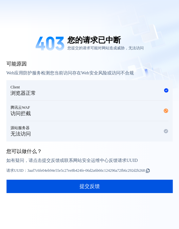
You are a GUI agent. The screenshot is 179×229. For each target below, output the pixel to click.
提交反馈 (89, 186)
